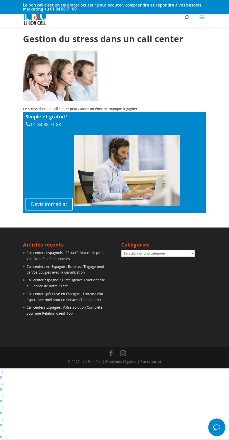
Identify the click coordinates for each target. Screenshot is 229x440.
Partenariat (151, 361)
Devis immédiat (49, 204)
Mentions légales (120, 361)
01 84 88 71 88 (46, 124)
